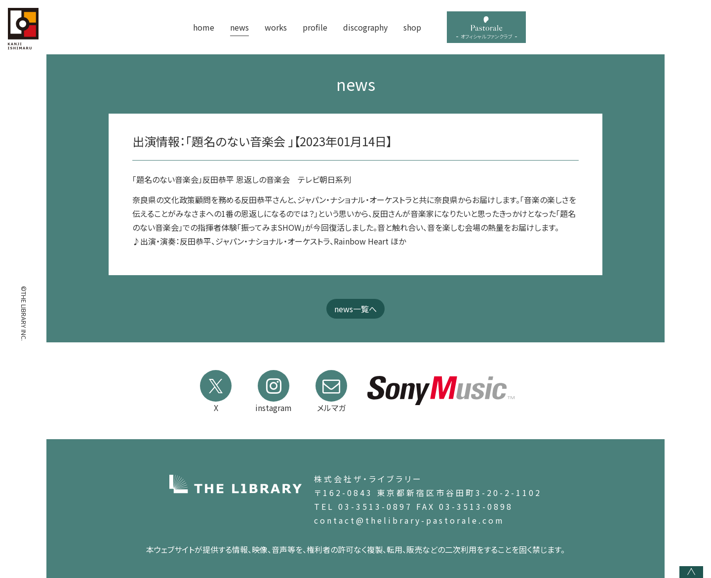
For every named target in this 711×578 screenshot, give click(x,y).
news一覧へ (355, 309)
